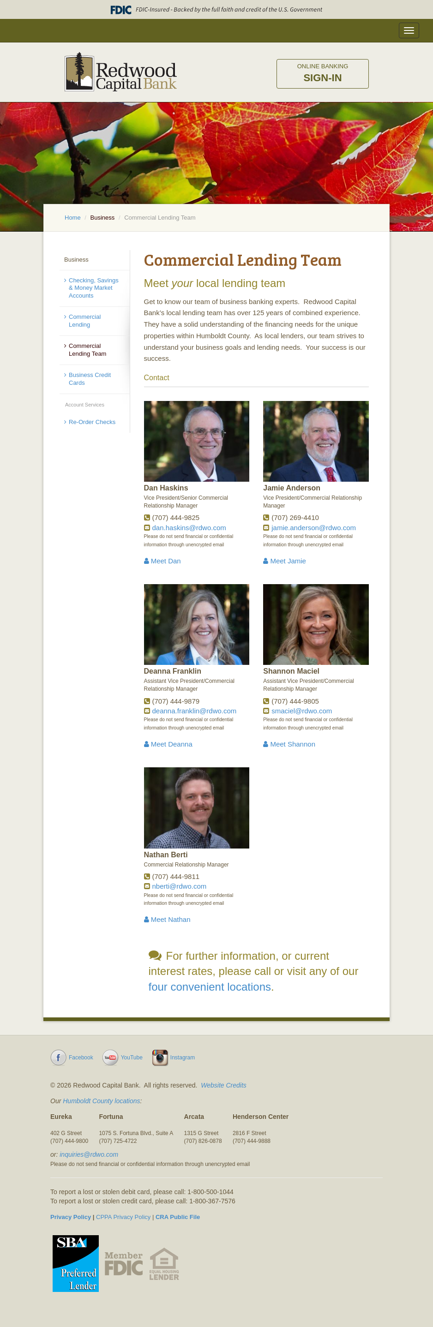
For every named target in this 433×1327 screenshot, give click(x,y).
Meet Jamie (284, 561)
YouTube (132, 1057)
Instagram (182, 1057)
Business (102, 217)
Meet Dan (162, 561)
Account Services (84, 404)
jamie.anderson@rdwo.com (313, 528)
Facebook (81, 1057)
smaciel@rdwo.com (301, 711)
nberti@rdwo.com (179, 886)
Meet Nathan (167, 919)
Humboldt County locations (101, 1101)
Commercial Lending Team (87, 349)
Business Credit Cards (90, 378)
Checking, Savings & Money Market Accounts (94, 288)
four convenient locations (210, 986)
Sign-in (323, 73)
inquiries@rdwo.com (89, 1154)
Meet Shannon (289, 744)
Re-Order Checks (92, 421)
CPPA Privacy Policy (123, 1216)
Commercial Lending (85, 320)
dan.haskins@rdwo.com (189, 528)
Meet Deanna (168, 744)
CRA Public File (178, 1216)
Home (73, 217)
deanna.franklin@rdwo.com (194, 711)
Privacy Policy (70, 1216)
